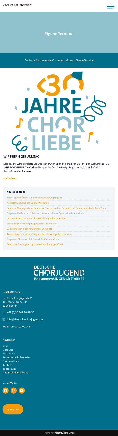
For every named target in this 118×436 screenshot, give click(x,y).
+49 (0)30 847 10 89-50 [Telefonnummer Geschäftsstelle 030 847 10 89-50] (20, 312)
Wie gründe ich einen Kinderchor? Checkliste (29, 228)
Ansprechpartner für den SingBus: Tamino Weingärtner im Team (39, 234)
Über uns (8, 350)
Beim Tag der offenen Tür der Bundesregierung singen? (34, 197)
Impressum (9, 369)
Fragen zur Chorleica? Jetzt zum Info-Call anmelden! (33, 239)
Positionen (9, 353)
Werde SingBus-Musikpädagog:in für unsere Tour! (32, 223)
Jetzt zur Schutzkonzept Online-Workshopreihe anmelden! (37, 218)
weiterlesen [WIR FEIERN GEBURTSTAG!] (10, 178)
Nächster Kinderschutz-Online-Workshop (28, 202)
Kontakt (7, 365)
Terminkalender (12, 361)
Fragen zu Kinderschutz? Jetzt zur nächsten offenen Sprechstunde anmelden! (46, 213)
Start (5, 346)
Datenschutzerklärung (16, 372)
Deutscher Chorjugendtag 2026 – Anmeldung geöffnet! (35, 244)
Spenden (13, 409)
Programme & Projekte (16, 357)
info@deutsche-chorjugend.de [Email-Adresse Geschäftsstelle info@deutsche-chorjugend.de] (25, 319)
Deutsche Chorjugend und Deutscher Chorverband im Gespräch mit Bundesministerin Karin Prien (56, 208)
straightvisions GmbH (65, 432)
